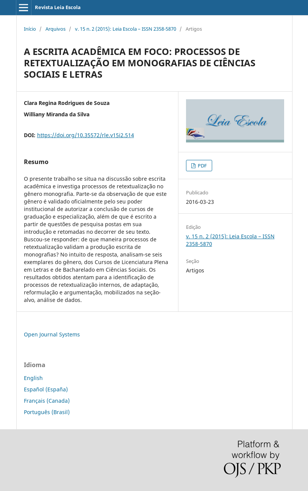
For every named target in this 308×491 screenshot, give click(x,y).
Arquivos (55, 28)
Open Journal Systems (52, 334)
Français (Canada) (47, 400)
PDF (202, 165)
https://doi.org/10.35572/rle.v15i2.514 (85, 135)
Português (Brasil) (47, 412)
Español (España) (46, 389)
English (33, 378)
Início (30, 28)
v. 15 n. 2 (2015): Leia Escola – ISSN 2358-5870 (125, 28)
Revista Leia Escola (58, 7)
